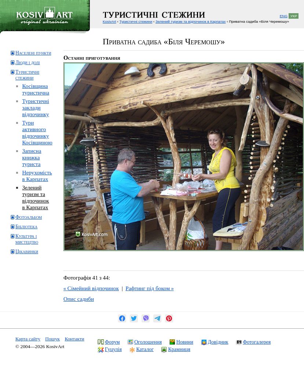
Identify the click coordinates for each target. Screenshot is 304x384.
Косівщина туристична (35, 89)
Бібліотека (26, 226)
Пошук (52, 338)
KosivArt (109, 21)
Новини (184, 342)
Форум (112, 342)
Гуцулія (113, 349)
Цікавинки (26, 251)
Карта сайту (27, 338)
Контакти (74, 338)
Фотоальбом (28, 217)
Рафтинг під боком (149, 288)
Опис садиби (78, 299)
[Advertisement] (39, 288)
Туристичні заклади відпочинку (35, 107)
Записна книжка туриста (31, 157)
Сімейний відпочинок (91, 288)
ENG (283, 16)
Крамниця (179, 349)
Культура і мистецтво (26, 239)
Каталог (144, 349)
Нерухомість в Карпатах (37, 175)
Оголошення (148, 342)
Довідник (218, 342)
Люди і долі (27, 62)
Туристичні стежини (27, 75)
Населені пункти (33, 53)
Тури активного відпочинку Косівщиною (37, 132)
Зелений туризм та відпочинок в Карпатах (35, 197)
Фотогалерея (257, 342)
